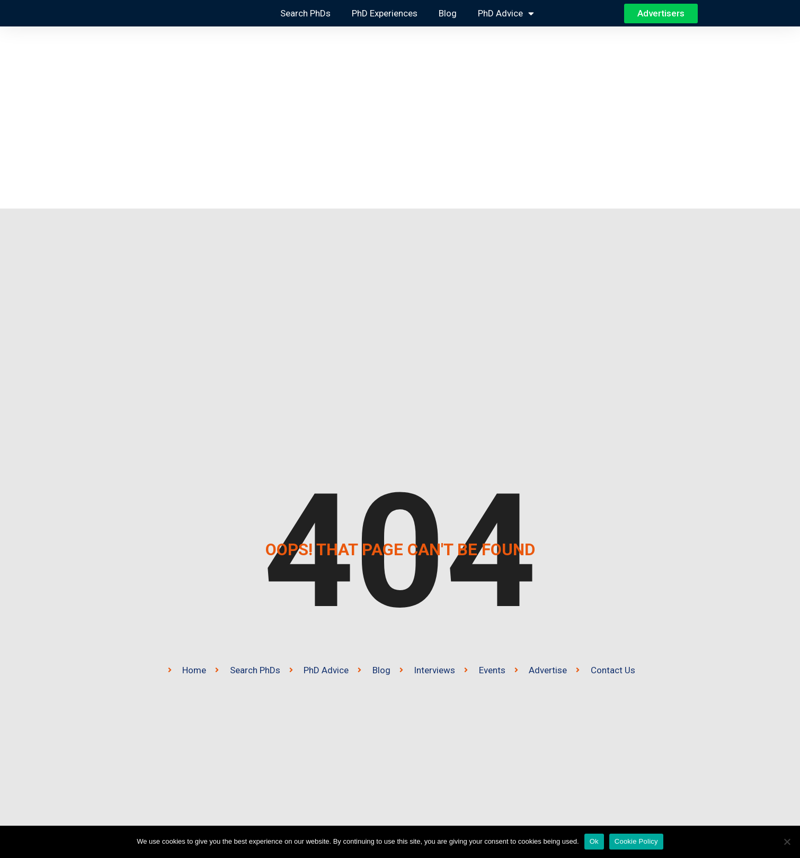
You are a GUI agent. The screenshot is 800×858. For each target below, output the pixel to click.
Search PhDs (305, 13)
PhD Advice (506, 13)
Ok (594, 841)
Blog (448, 13)
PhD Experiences (384, 13)
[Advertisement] (400, 117)
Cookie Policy (636, 841)
